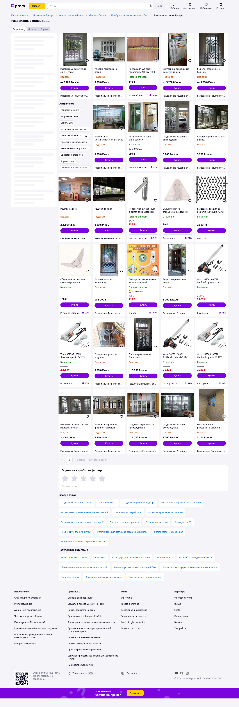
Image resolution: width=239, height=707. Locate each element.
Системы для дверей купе (127, 520)
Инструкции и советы (25, 652)
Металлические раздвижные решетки (181, 511)
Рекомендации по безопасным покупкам (35, 636)
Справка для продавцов (80, 606)
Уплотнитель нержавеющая (168, 540)
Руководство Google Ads (80, 673)
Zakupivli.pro (180, 636)
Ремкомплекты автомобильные (145, 585)
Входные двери (164, 566)
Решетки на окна (107, 511)
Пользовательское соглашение (84, 645)
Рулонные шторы (70, 585)
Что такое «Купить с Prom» (28, 624)
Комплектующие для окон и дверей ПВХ (135, 575)
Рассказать (135, 701)
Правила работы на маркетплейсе (85, 658)
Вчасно (178, 630)
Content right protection (133, 630)
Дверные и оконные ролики (124, 530)
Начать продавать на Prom (81, 618)
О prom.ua (126, 606)
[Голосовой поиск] (150, 6)
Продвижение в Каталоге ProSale (85, 624)
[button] (74, 88)
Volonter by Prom (183, 606)
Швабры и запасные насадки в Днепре (130, 15)
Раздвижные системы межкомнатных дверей (84, 520)
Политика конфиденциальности (84, 652)
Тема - (80, 681)
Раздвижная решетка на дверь (139, 511)
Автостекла (99, 566)
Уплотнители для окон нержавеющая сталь (83, 550)
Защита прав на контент (133, 624)
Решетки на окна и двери (74, 566)
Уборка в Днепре (97, 15)
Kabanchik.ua (181, 624)
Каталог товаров (19, 15)
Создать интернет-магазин (81, 612)
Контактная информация (134, 618)
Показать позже (70, 486)
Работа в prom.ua (130, 612)
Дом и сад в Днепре (43, 15)
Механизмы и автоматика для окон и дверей (84, 575)
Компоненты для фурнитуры (76, 540)
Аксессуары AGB (183, 530)
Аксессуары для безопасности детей (131, 566)
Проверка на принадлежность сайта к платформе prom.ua (34, 644)
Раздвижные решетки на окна (76, 511)
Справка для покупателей (27, 606)
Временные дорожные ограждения (104, 585)
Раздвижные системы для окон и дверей (82, 530)
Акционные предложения (27, 618)
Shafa (177, 618)
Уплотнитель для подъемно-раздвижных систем (122, 540)
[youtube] (176, 682)
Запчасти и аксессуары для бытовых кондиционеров (190, 575)
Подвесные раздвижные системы (165, 520)
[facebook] (182, 682)
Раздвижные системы (157, 530)
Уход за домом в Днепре (71, 15)
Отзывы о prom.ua (130, 636)
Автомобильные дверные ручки (195, 566)
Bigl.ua (177, 612)
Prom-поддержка (23, 612)
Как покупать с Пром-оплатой (29, 630)
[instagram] (187, 682)
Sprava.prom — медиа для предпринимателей (92, 630)
